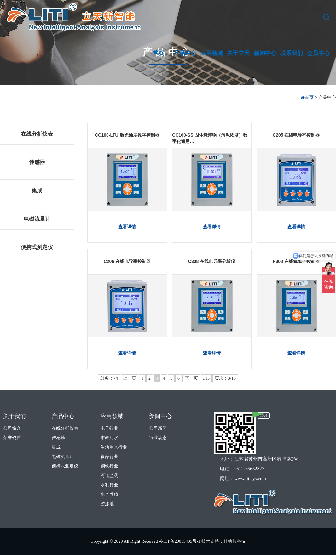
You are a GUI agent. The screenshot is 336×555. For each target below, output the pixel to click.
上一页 (129, 378)
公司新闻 (158, 428)
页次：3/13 (225, 378)
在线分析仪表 (37, 134)
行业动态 (158, 437)
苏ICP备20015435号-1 (180, 541)
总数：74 (109, 378)
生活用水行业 (114, 447)
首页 (308, 97)
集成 (37, 191)
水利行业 (109, 485)
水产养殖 (109, 494)
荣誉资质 (12, 437)
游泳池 (107, 503)
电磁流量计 (37, 219)
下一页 (191, 378)
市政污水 (109, 437)
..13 (206, 378)
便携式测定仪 (37, 247)
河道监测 (109, 475)
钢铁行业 (109, 466)
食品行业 (109, 456)
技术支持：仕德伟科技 (223, 541)
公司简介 (12, 428)
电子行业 (109, 428)
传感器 (37, 162)
